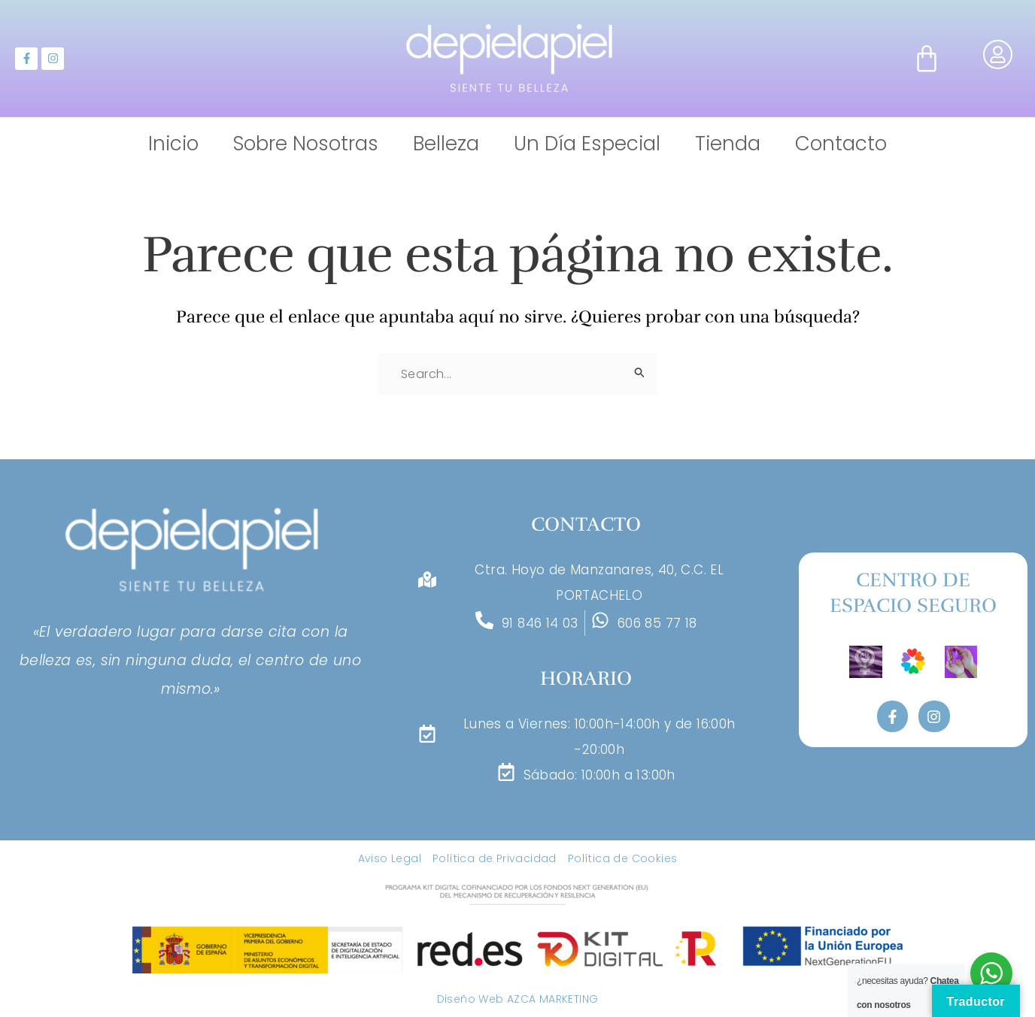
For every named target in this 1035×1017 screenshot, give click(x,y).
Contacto (841, 144)
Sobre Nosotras (305, 144)
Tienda (727, 144)
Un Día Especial (587, 144)
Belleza (446, 144)
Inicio (173, 144)
